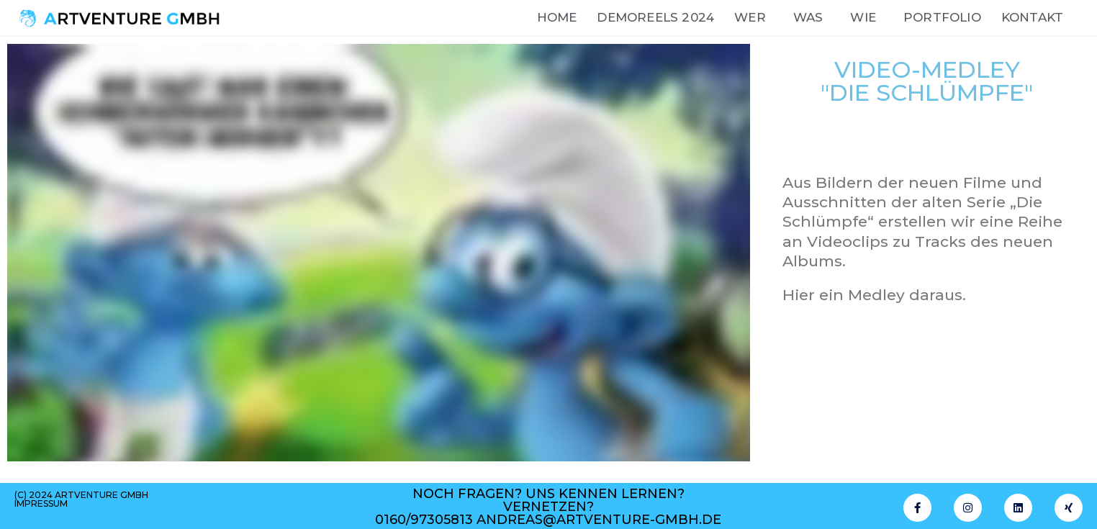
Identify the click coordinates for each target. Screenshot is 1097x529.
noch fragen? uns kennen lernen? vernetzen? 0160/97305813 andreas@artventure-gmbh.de (548, 507)
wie (866, 17)
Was (812, 17)
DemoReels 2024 (655, 17)
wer (753, 17)
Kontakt (1032, 17)
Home (557, 17)
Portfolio (942, 17)
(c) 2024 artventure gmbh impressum (81, 499)
